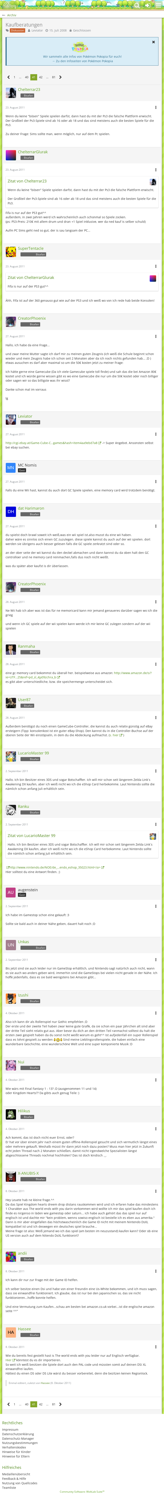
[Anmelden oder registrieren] (148, 5)
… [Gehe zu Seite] (20, 77)
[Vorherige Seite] (9, 77)
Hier (9, 1360)
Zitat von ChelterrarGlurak (31, 277)
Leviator (37, 30)
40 (26, 77)
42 (40, 77)
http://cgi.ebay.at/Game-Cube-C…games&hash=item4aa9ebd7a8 (51, 443)
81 (54, 77)
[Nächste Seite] (60, 77)
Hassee (45, 1383)
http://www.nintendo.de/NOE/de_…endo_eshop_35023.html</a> (54, 867)
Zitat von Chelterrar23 (27, 181)
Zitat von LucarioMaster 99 (31, 835)
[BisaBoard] (9, 5)
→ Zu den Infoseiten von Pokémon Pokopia (82, 61)
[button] (158, 5)
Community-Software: (82, 1491)
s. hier (114, 735)
